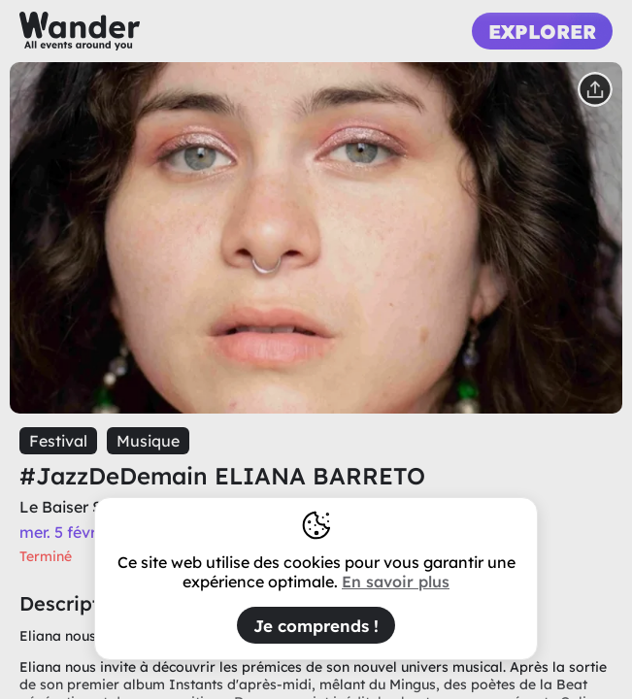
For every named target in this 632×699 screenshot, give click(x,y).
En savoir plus (395, 581)
